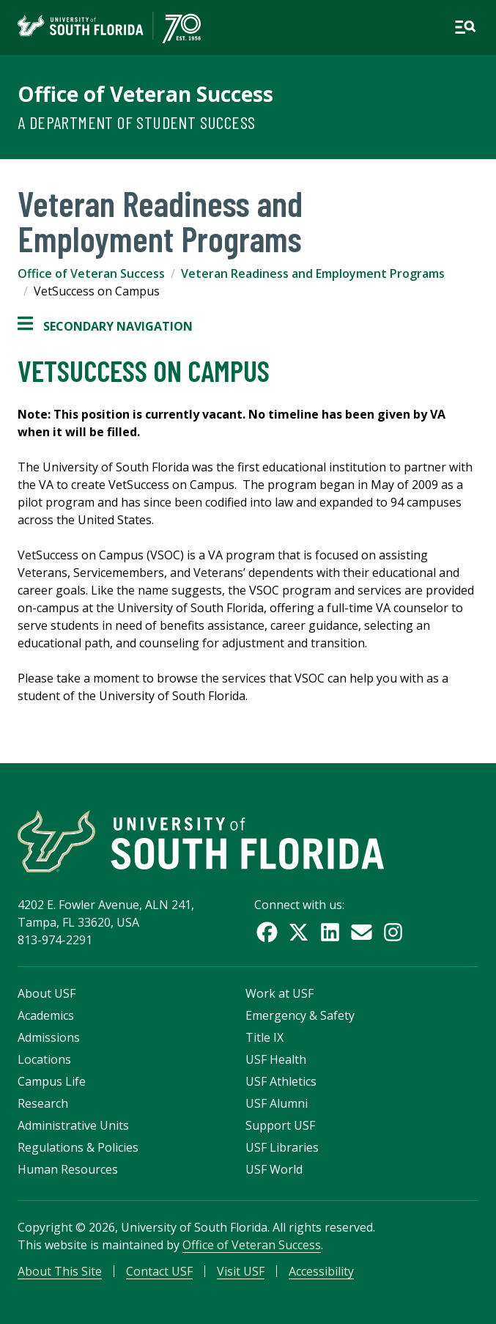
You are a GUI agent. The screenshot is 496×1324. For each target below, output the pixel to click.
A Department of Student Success (136, 122)
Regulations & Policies (78, 1147)
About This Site (60, 1271)
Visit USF (240, 1271)
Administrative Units (73, 1125)
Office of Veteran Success (145, 94)
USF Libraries (282, 1147)
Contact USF (159, 1271)
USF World (274, 1169)
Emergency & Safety (300, 1015)
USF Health (275, 1059)
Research (43, 1103)
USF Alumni (276, 1103)
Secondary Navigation (105, 326)
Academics (46, 1015)
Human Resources (68, 1169)
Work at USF (279, 993)
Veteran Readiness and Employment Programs (313, 273)
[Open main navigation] (465, 27)
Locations (44, 1059)
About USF (46, 993)
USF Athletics (281, 1081)
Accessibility (321, 1271)
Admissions (49, 1037)
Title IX (264, 1037)
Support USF (280, 1125)
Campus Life (52, 1081)
